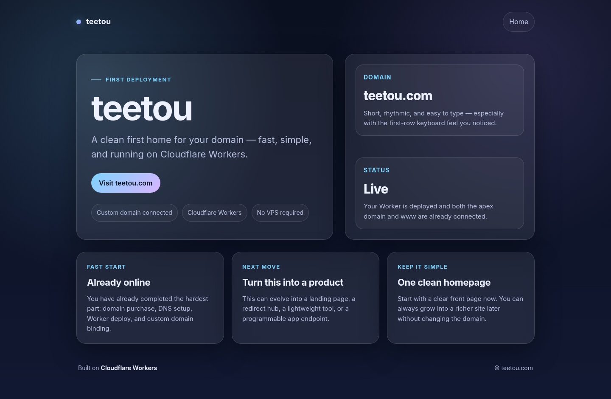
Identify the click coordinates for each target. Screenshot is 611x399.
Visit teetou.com (126, 183)
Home (518, 21)
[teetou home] (93, 22)
